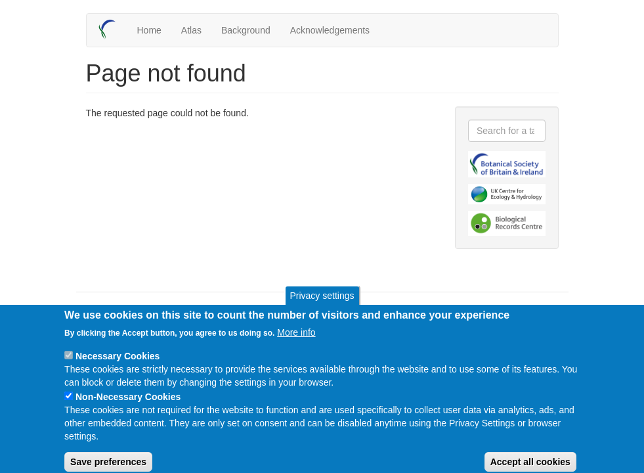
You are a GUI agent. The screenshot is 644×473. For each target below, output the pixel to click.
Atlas (191, 30)
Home (149, 30)
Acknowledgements (330, 30)
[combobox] (507, 131)
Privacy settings (322, 305)
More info (296, 342)
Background (245, 30)
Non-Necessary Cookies (128, 406)
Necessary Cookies (117, 366)
